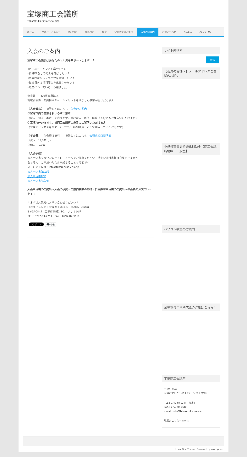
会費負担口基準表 (100, 135)
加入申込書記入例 (38, 180)
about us (205, 32)
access (188, 32)
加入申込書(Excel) (38, 171)
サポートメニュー (51, 32)
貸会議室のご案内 (123, 32)
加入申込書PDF (36, 176)
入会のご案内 (148, 32)
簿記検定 (72, 32)
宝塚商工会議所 (53, 14)
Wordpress (217, 449)
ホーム (30, 32)
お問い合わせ (169, 32)
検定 (104, 32)
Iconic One (181, 449)
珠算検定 (89, 32)
